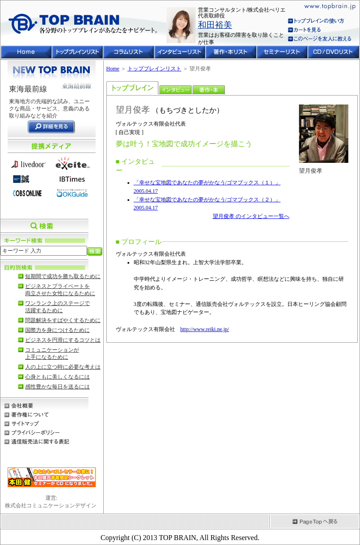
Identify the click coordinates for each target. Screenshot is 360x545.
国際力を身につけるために (57, 330)
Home (112, 68)
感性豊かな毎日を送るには (57, 387)
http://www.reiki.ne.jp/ (204, 329)
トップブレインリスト (154, 68)
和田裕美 (215, 25)
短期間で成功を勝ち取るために (63, 276)
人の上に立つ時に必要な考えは (63, 367)
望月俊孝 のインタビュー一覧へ (251, 216)
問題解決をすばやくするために (63, 320)
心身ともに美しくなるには (57, 377)
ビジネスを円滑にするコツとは (63, 340)
